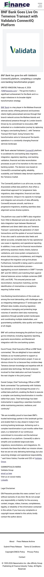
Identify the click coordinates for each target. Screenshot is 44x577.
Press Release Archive (26, 541)
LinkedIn (4, 480)
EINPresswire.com (9, 91)
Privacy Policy (33, 552)
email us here (6, 473)
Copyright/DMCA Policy (15, 552)
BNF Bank (5, 107)
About (11, 541)
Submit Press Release (13, 547)
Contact (22, 557)
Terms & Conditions (32, 547)
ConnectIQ (29, 150)
